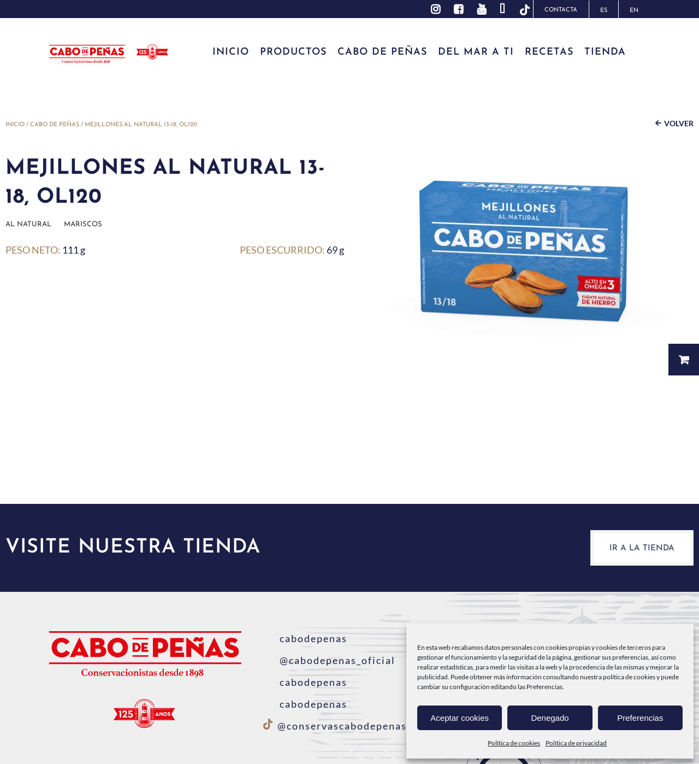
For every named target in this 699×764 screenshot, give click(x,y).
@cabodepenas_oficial (329, 660)
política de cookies (629, 677)
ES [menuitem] (603, 11)
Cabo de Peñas (54, 125)
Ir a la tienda (641, 548)
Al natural (28, 224)
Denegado (549, 717)
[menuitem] (603, 10)
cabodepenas (305, 638)
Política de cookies (514, 743)
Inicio (15, 125)
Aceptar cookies (459, 717)
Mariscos (83, 224)
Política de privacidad (576, 743)
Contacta (560, 10)
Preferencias (640, 717)
